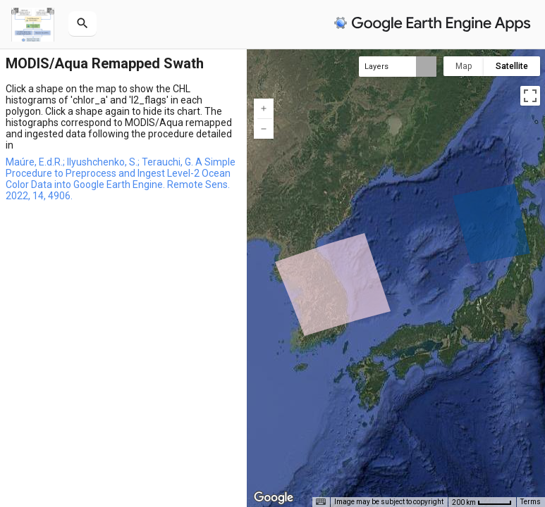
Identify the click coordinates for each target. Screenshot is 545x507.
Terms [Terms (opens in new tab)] (530, 502)
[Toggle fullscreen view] (530, 96)
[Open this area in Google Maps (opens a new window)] (273, 498)
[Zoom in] (264, 108)
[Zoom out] (264, 129)
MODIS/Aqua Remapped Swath (105, 63)
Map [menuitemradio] (463, 66)
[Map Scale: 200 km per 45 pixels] (482, 502)
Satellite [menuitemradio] (512, 66)
